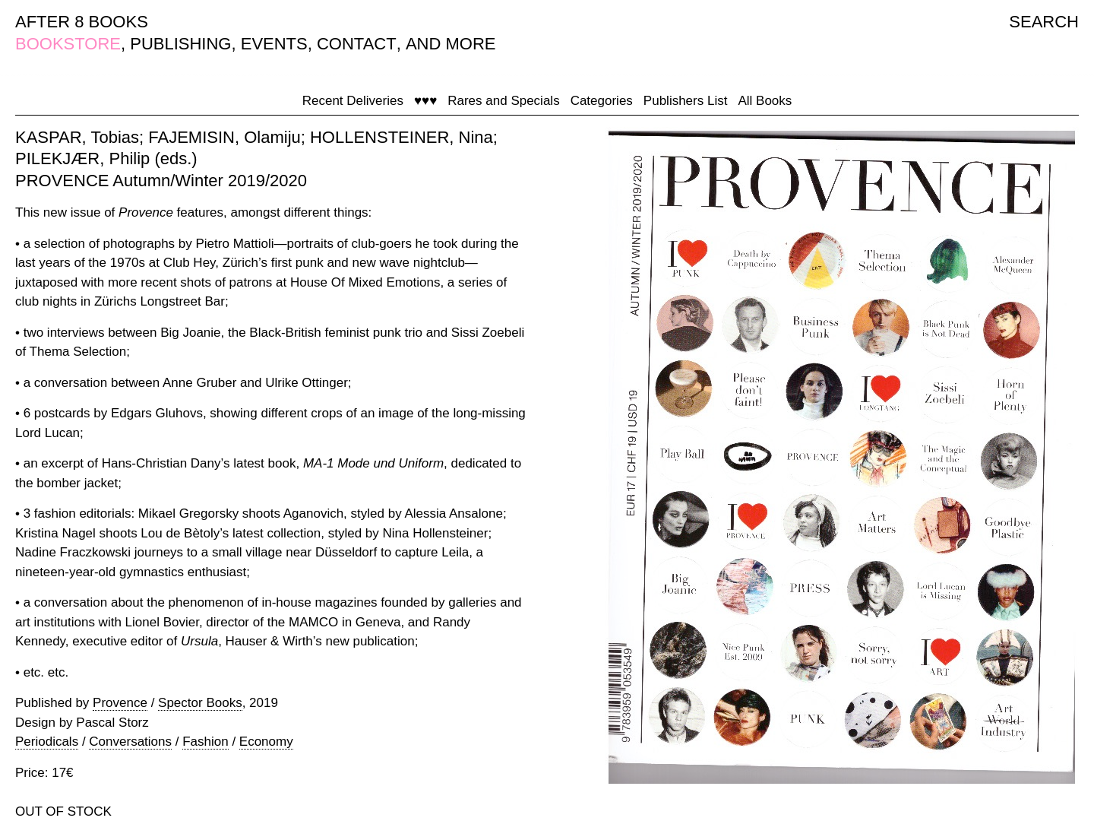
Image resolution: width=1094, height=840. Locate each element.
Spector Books (200, 703)
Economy (266, 741)
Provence (120, 703)
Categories (602, 101)
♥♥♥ (425, 101)
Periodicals (46, 741)
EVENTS (274, 43)
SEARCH (1044, 21)
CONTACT (357, 43)
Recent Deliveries (352, 101)
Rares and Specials (503, 101)
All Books (765, 101)
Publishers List (685, 101)
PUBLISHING (180, 43)
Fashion (205, 741)
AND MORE (451, 43)
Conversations (130, 741)
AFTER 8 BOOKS (81, 21)
